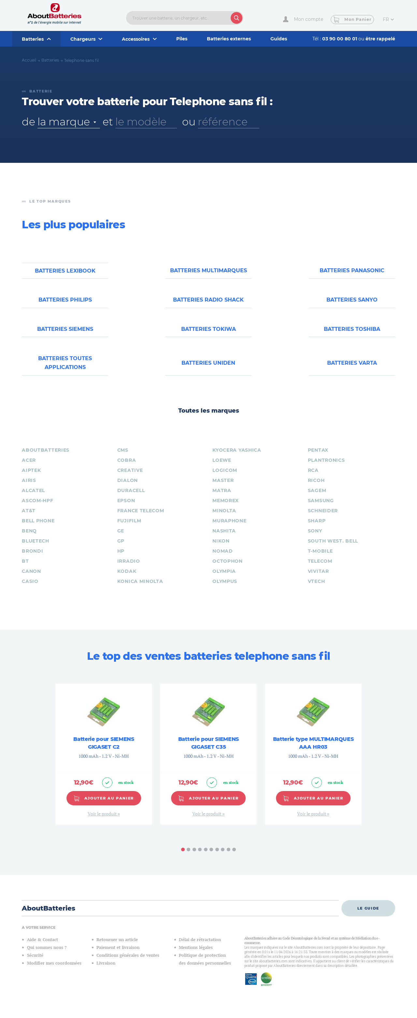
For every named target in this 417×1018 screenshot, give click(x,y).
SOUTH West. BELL (333, 548)
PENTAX (318, 457)
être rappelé (380, 39)
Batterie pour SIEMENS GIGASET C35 (208, 750)
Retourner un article (117, 946)
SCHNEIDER (323, 518)
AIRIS (29, 487)
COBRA (126, 467)
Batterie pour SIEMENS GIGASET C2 (103, 750)
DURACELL (131, 498)
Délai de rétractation (200, 946)
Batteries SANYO (352, 302)
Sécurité (35, 962)
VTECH (316, 588)
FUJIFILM (129, 528)
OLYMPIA (224, 578)
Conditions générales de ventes (127, 962)
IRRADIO (128, 568)
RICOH (316, 487)
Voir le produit (103, 820)
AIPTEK (31, 477)
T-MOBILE (320, 558)
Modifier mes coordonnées (54, 970)
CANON (31, 578)
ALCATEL (33, 498)
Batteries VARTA (352, 369)
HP (120, 558)
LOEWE (221, 467)
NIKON (221, 548)
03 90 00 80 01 (340, 39)
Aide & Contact (42, 946)
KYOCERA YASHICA (236, 457)
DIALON (127, 487)
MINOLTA (224, 518)
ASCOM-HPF (37, 508)
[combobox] (68, 121)
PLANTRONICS (326, 467)
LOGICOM (224, 477)
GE (120, 538)
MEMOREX (225, 508)
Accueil (29, 60)
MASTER (223, 487)
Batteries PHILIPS (65, 302)
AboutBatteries (48, 915)
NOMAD (222, 558)
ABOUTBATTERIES (45, 457)
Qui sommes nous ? (46, 954)
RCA (313, 477)
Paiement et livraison (117, 954)
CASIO (30, 588)
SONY (315, 538)
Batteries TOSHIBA (352, 334)
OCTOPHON (227, 568)
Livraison (105, 970)
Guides (278, 39)
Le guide (368, 915)
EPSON (126, 508)
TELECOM (320, 568)
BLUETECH (35, 548)
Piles (181, 39)
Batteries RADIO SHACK (208, 302)
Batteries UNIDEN (208, 369)
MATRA (221, 498)
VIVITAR (318, 578)
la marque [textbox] (63, 121)
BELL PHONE (38, 528)
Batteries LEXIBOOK (65, 271)
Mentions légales (196, 954)
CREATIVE (130, 477)
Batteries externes (229, 39)
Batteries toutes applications (65, 368)
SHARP (317, 528)
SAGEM (317, 498)
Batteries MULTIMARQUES (208, 271)
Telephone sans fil (81, 60)
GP (120, 548)
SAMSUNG (321, 508)
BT (25, 568)
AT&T (29, 518)
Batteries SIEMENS (65, 334)
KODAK (127, 578)
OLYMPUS (224, 588)
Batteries (50, 60)
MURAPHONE (229, 528)
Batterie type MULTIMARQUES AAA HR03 (313, 750)
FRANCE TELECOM (140, 518)
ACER (29, 467)
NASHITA (224, 538)
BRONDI (32, 558)
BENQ (29, 538)
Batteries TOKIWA (208, 334)
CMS (122, 457)
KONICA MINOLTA (140, 588)
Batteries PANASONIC (352, 271)
